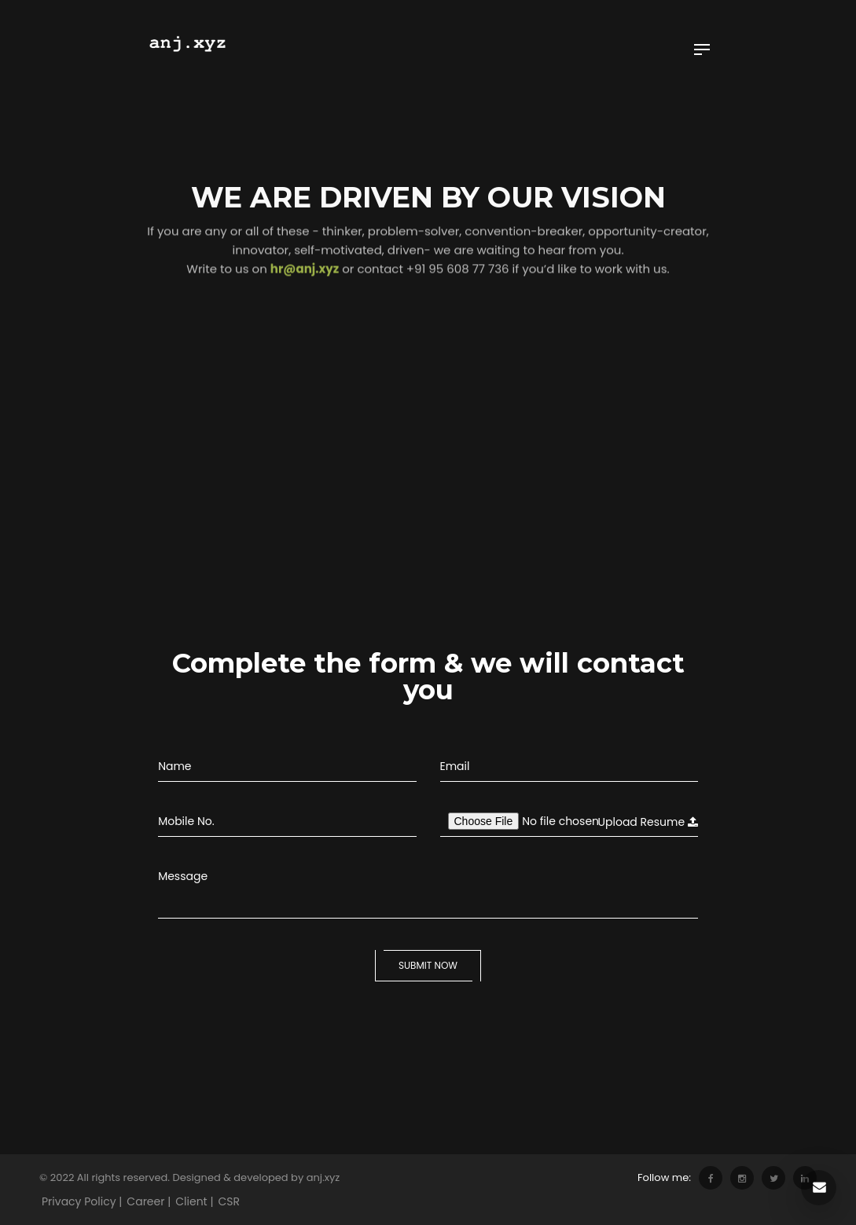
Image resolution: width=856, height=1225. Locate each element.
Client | (194, 1201)
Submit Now (428, 965)
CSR (230, 1201)
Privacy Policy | (82, 1201)
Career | (149, 1201)
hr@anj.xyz (304, 248)
